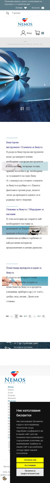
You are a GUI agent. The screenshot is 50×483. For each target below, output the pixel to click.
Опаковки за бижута (16, 209)
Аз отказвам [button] (30, 465)
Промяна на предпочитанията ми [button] (30, 472)
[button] (22, 108)
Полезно (11, 395)
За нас (10, 392)
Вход (29, 33)
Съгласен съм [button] (30, 460)
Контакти (36, 8)
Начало (11, 390)
